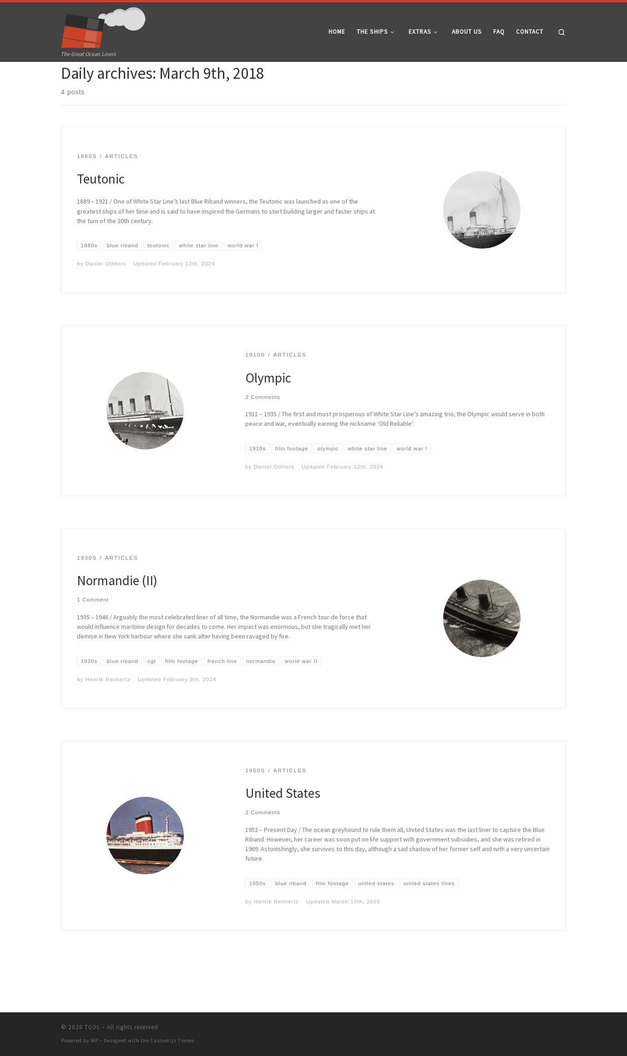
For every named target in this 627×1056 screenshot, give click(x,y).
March (107, 79)
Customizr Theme (172, 1040)
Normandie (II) (117, 613)
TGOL (92, 1027)
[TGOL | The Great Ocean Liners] (103, 25)
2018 (87, 79)
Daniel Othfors (106, 297)
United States (282, 826)
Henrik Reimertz (108, 712)
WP (94, 1040)
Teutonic (101, 212)
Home (68, 79)
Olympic (268, 411)
